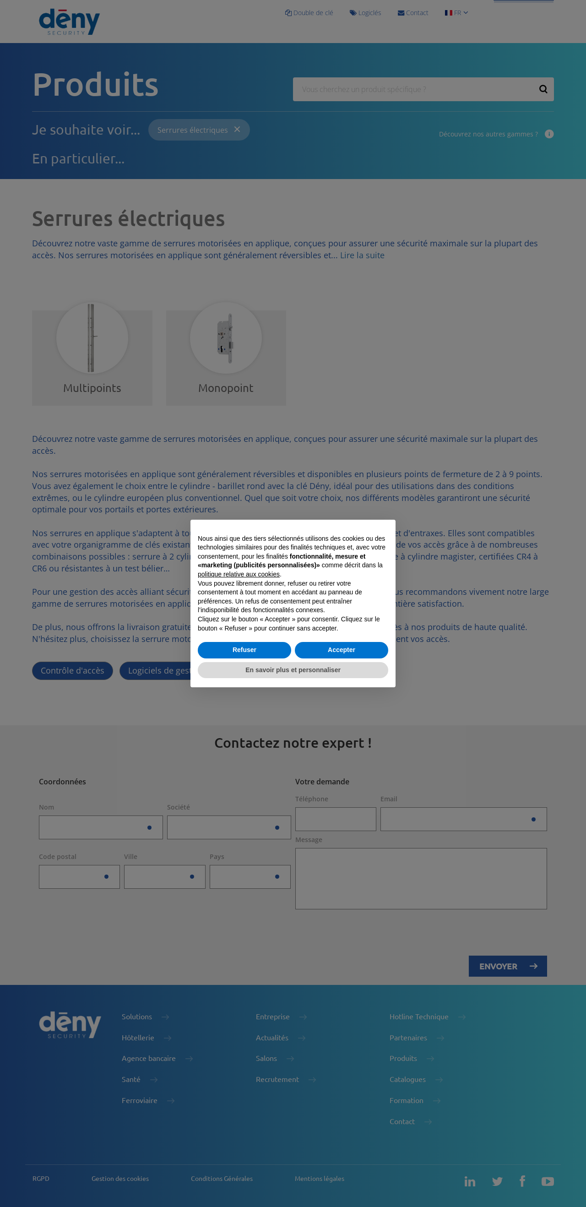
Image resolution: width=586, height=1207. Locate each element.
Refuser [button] (244, 649)
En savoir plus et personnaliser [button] (293, 670)
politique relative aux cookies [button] (239, 574)
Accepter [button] (341, 649)
